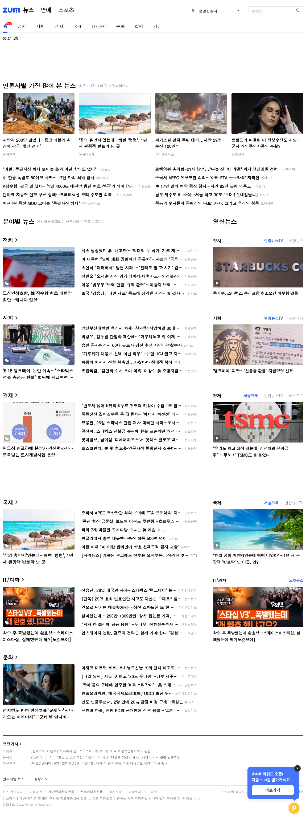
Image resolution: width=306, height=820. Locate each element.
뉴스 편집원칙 (13, 791)
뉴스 (28, 10)
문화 (120, 26)
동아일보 (9, 154)
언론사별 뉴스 (13, 778)
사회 (40, 26)
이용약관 (35, 791)
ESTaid (10, 804)
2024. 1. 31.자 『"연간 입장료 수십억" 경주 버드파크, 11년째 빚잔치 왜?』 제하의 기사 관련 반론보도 (105, 757)
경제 (59, 26)
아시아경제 (87, 154)
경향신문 (237, 154)
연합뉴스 (296, 240)
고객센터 (134, 791)
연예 (46, 10)
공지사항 (115, 791)
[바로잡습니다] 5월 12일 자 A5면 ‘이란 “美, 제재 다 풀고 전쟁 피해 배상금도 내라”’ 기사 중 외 (100, 763)
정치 (22, 26)
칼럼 (139, 26)
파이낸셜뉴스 (164, 154)
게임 (157, 26)
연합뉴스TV (273, 240)
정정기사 (10, 744)
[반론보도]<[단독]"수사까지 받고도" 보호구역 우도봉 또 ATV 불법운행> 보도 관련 (91, 751)
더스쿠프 (296, 395)
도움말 (152, 791)
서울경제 (296, 318)
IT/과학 (99, 26)
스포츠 (66, 10)
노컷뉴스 (296, 580)
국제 (77, 26)
